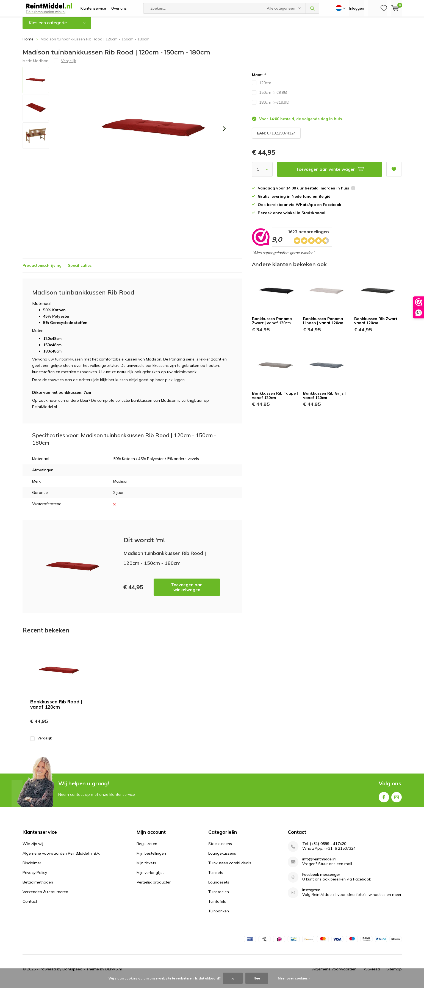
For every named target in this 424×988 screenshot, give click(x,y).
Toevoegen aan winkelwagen (187, 591)
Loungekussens (222, 857)
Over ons (119, 8)
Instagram (396, 800)
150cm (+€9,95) (269, 96)
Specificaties (80, 269)
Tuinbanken (218, 915)
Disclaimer (32, 867)
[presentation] (224, 132)
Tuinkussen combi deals (229, 867)
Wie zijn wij (33, 847)
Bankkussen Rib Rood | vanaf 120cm (56, 708)
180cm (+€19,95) (270, 106)
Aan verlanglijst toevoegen (393, 171)
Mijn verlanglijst (150, 876)
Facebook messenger (321, 878)
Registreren (147, 847)
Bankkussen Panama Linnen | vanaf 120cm (323, 325)
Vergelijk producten (154, 886)
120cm (261, 86)
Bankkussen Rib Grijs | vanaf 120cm (324, 399)
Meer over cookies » (294, 978)
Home (28, 43)
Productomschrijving (42, 269)
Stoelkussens (220, 847)
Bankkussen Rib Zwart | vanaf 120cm (377, 325)
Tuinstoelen (218, 895)
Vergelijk (41, 742)
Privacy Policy (35, 876)
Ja (232, 978)
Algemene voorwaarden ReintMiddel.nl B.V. (61, 857)
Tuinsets (215, 876)
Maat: (258, 78)
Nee (257, 978)
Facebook (384, 800)
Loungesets (218, 886)
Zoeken (312, 8)
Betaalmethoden (38, 886)
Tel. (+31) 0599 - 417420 (324, 848)
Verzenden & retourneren (45, 895)
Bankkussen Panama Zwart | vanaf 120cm (272, 325)
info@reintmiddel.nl (319, 863)
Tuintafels (217, 905)
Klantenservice (93, 8)
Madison (40, 64)
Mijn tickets (146, 867)
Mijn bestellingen (151, 857)
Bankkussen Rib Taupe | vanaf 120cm (275, 399)
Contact (30, 905)
